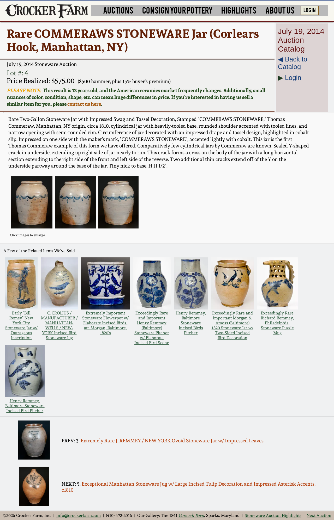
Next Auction (319, 515)
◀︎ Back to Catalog (292, 62)
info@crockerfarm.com (78, 515)
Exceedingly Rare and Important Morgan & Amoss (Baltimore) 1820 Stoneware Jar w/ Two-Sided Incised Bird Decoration (232, 325)
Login (293, 77)
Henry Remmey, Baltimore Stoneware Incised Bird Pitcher (25, 405)
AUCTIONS (118, 10)
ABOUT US (280, 10)
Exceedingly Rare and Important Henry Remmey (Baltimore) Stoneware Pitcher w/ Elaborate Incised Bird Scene (151, 328)
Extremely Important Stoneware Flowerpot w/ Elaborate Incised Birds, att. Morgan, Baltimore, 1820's (105, 323)
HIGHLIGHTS (239, 10)
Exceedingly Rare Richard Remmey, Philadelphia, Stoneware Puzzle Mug (277, 323)
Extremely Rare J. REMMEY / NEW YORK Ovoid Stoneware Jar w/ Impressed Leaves (172, 441)
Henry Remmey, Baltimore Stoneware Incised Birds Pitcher (191, 323)
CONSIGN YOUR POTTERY (177, 10)
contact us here (84, 104)
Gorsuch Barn (191, 515)
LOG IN (309, 9)
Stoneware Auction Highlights (273, 515)
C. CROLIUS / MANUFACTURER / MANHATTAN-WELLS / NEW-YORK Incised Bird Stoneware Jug (59, 325)
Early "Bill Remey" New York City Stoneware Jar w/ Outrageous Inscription (21, 325)
